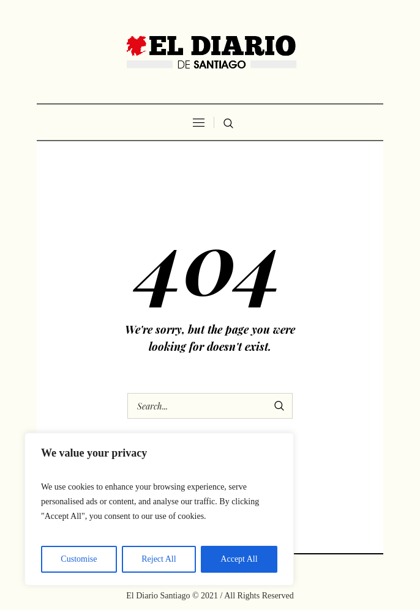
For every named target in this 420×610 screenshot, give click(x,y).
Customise (79, 559)
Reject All (158, 559)
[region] (159, 509)
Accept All (238, 559)
